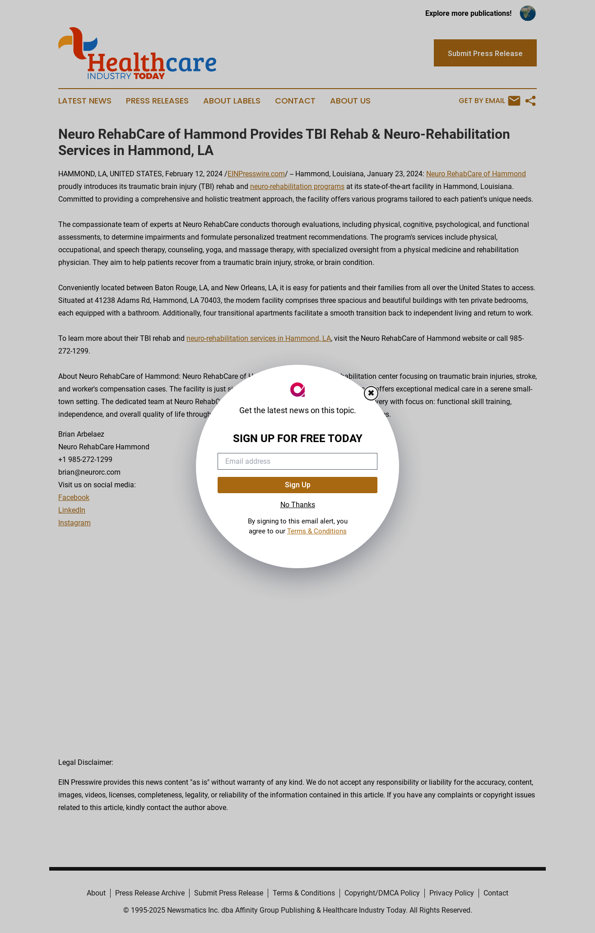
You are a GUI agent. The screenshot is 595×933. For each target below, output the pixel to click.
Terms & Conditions (317, 531)
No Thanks (297, 504)
